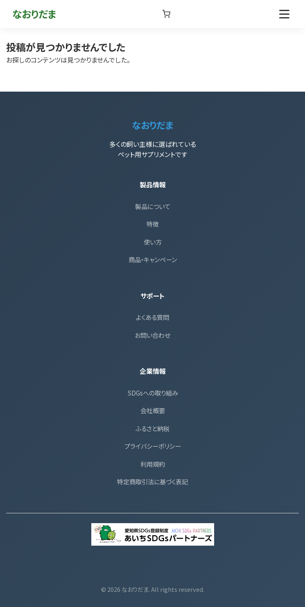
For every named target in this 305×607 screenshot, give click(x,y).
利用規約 (152, 463)
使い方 (153, 241)
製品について (152, 206)
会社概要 (152, 410)
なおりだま (34, 14)
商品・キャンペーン (153, 259)
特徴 (153, 223)
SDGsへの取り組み (152, 392)
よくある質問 (152, 316)
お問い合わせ (152, 334)
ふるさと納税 (152, 428)
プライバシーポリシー (152, 445)
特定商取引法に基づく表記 (152, 481)
